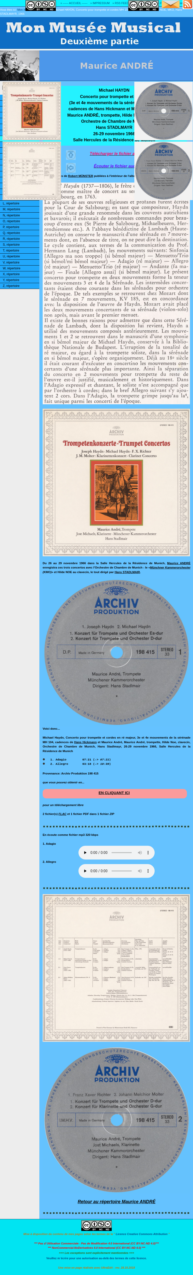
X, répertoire (11, 274)
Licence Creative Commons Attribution (142, 1234)
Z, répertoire (11, 286)
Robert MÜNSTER (80, 175)
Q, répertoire (11, 233)
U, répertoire (11, 256)
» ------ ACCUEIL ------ (73, 3)
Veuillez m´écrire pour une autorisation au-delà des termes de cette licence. (96, 1258)
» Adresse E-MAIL (181, 3)
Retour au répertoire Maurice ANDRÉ (116, 1201)
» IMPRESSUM (100, 3)
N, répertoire (11, 215)
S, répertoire (11, 244)
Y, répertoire (11, 280)
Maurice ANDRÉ (178, 563)
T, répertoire (11, 250)
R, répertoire (11, 239)
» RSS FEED (120, 3)
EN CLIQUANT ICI (114, 793)
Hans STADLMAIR (127, 572)
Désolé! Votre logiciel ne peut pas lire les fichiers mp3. (116, 853)
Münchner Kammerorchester (170, 567)
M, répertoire (11, 209)
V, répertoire (11, 262)
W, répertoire (11, 268)
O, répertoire (11, 221)
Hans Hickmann (85, 742)
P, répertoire (11, 227)
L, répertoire (11, 203)
